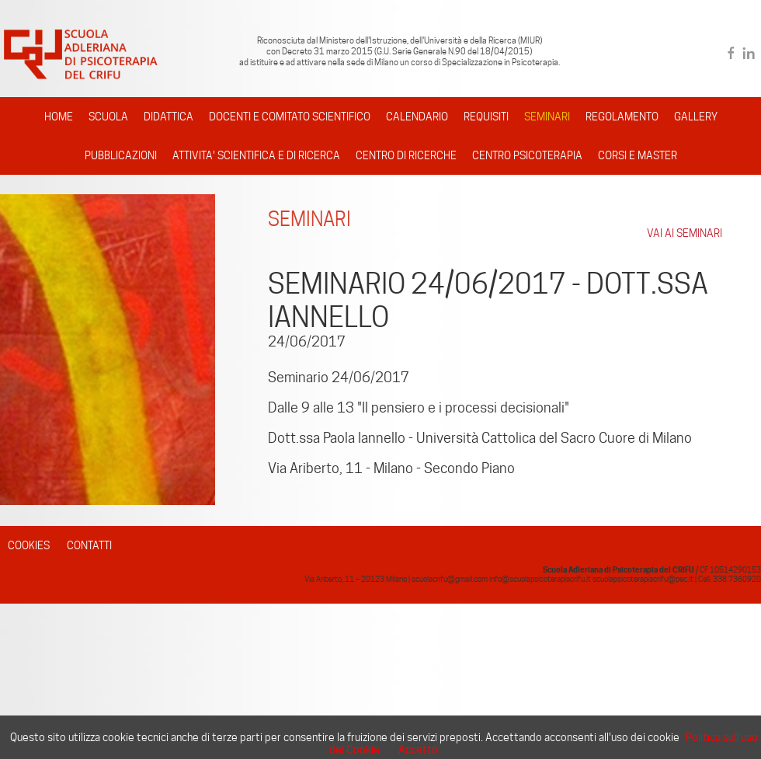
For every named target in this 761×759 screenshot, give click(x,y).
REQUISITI (486, 116)
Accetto (418, 749)
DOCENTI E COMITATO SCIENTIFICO (289, 116)
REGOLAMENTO (622, 116)
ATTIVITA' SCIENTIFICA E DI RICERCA (256, 155)
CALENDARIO (417, 116)
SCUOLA (108, 116)
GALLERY (696, 116)
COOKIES (29, 545)
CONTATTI (89, 545)
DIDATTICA (168, 116)
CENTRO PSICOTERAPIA (527, 155)
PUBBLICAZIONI (121, 155)
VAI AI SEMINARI (684, 233)
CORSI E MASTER (637, 155)
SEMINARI (547, 116)
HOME (58, 116)
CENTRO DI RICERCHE (406, 155)
